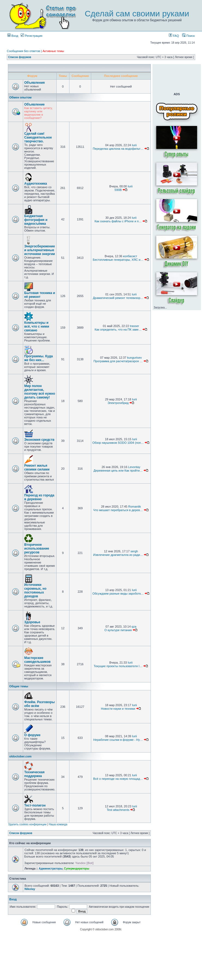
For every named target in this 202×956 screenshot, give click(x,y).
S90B (118, 189)
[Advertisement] (176, 77)
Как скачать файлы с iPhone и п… (118, 221)
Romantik (134, 506)
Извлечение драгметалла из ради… (118, 554)
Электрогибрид (118, 402)
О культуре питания (118, 630)
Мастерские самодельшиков (37, 660)
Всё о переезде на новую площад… (118, 778)
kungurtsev (134, 357)
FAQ (174, 35)
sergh (134, 551)
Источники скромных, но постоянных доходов (35, 590)
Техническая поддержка (34, 774)
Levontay (134, 467)
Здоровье (32, 622)
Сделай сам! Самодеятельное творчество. (38, 137)
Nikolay (30, 889)
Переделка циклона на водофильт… (118, 148)
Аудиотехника (35, 183)
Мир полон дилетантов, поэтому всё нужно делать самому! (39, 391)
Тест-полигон (35, 805)
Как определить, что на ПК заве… (118, 329)
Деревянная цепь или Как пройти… (117, 470)
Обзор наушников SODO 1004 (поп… (118, 442)
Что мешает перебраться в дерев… (118, 510)
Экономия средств (39, 440)
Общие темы (18, 686)
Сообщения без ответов (23, 51)
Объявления (34, 83)
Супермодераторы (76, 868)
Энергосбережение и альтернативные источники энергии (39, 250)
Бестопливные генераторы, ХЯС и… (118, 259)
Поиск (188, 35)
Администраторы (50, 868)
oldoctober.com (20, 756)
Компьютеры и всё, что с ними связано (36, 326)
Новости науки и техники (118, 708)
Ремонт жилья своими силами (37, 467)
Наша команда (58, 824)
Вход (12, 35)
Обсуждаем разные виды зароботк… (118, 593)
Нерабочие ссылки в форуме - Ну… (118, 739)
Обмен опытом (20, 97)
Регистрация (31, 35)
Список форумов (19, 57)
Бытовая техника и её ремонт (39, 295)
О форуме (32, 735)
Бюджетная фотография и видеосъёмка (35, 220)
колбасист (130, 256)
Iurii (134, 145)
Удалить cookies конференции (27, 824)
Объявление (34, 104)
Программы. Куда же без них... (38, 358)
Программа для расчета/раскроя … (118, 361)
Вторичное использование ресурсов (36, 548)
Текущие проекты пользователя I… (118, 666)
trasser (134, 326)
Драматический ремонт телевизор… (118, 297)
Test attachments (118, 809)
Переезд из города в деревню (39, 497)
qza (133, 626)
